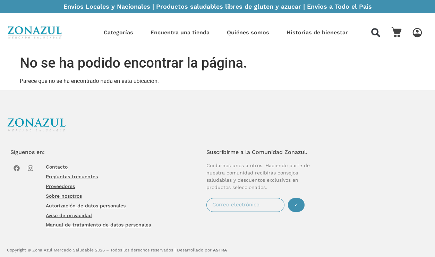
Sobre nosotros (64, 196)
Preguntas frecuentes (72, 176)
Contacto (57, 167)
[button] (376, 33)
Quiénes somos (248, 32)
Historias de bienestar (317, 32)
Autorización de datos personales (86, 205)
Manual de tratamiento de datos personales (98, 225)
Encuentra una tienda (180, 32)
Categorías (118, 32)
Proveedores (60, 186)
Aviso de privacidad (69, 215)
